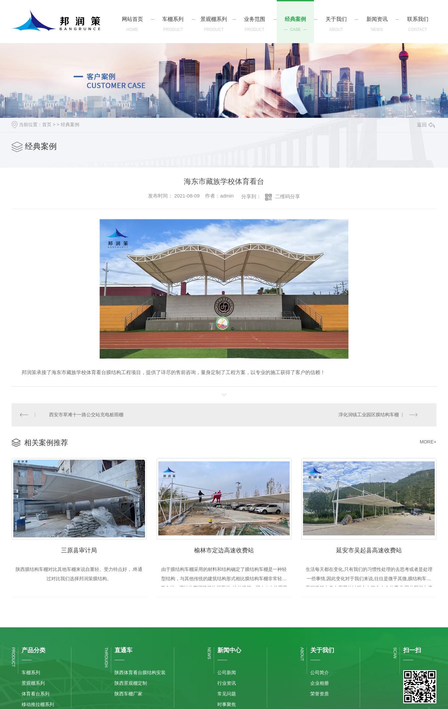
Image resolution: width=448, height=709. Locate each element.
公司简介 (319, 672)
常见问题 (226, 693)
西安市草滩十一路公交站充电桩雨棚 (86, 414)
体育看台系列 (35, 693)
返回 (426, 124)
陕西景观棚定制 (130, 682)
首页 (46, 124)
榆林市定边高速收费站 (224, 549)
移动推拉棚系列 (38, 704)
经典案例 (70, 124)
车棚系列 (31, 672)
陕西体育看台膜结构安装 (140, 672)
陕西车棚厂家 (128, 693)
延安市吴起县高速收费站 (369, 549)
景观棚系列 (33, 682)
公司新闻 (226, 672)
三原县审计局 (79, 549)
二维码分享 (287, 196)
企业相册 (319, 682)
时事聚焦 (226, 704)
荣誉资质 (319, 693)
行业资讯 (226, 682)
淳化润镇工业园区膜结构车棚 (368, 414)
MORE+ (428, 441)
